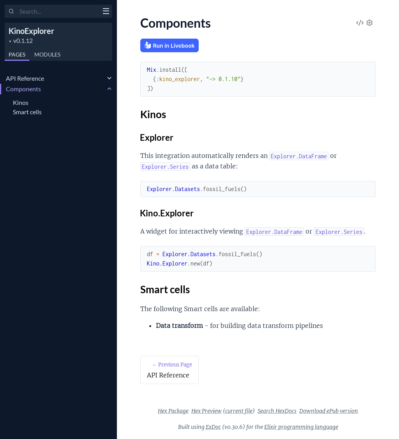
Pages (17, 54)
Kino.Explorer (167, 213)
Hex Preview (206, 410)
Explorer (156, 137)
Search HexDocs (277, 411)
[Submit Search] (11, 11)
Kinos (20, 102)
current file (238, 410)
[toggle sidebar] (105, 12)
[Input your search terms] (58, 11)
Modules (47, 54)
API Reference (25, 78)
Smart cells (27, 111)
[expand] (109, 78)
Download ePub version (328, 410)
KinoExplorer (31, 30)
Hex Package (173, 410)
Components (23, 88)
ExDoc (213, 426)
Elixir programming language (301, 426)
